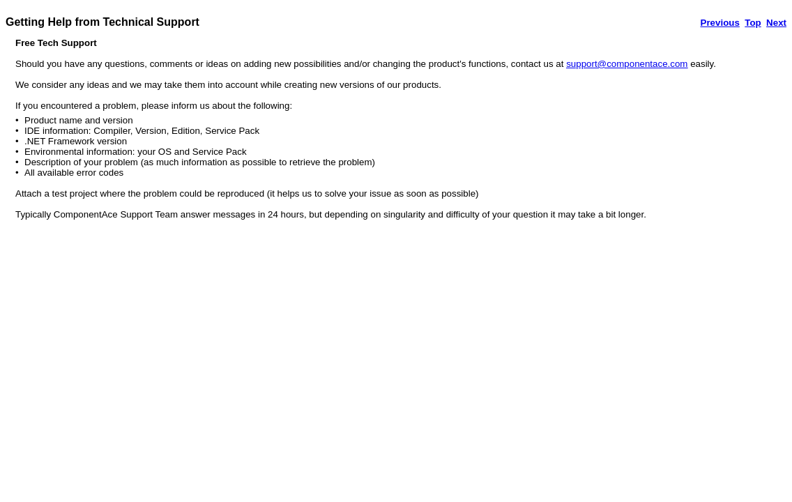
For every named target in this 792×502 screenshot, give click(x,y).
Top (753, 22)
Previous (720, 22)
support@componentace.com (626, 64)
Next (776, 22)
